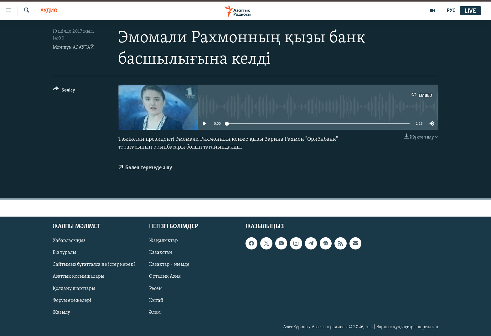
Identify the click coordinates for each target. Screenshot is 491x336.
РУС (451, 10)
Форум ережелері (72, 300)
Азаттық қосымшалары (78, 276)
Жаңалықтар (163, 240)
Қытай (156, 300)
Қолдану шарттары (74, 288)
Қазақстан (160, 252)
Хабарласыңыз (69, 240)
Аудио (49, 11)
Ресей (155, 288)
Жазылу (61, 312)
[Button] (64, 91)
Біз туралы (64, 252)
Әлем (155, 312)
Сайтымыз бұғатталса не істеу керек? (94, 264)
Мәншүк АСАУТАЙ (73, 47)
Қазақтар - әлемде (169, 264)
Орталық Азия (165, 276)
